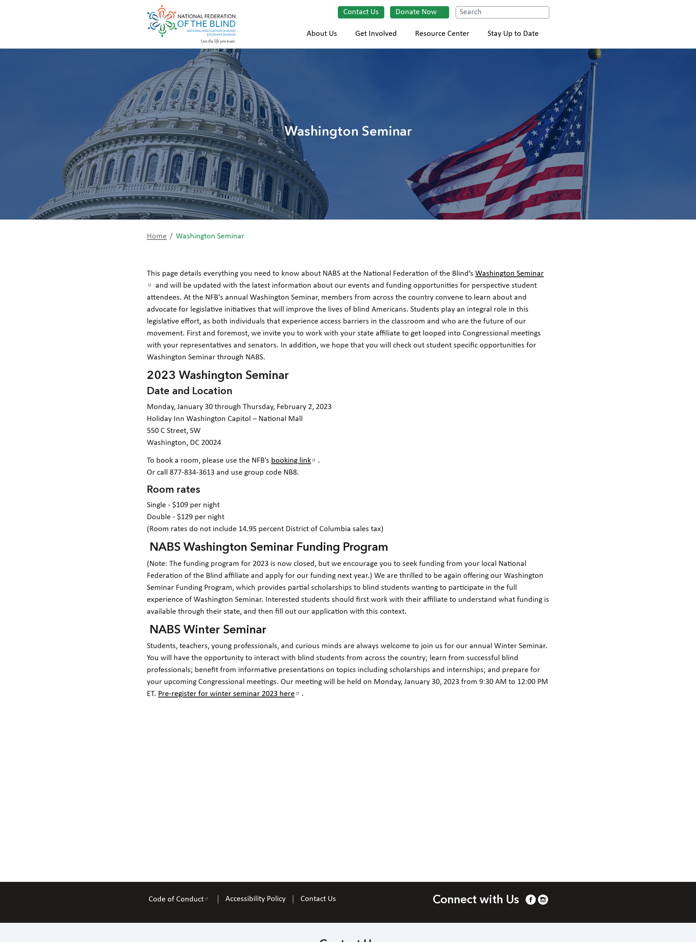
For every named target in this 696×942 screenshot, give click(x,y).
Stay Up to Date (517, 34)
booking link (294, 461)
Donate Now (419, 12)
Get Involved (379, 34)
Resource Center (445, 34)
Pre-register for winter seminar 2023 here (230, 694)
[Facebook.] (531, 899)
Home (157, 236)
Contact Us (361, 12)
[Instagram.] (543, 899)
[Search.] (502, 12)
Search (543, 12)
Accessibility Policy (255, 899)
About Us (325, 34)
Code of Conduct (180, 899)
